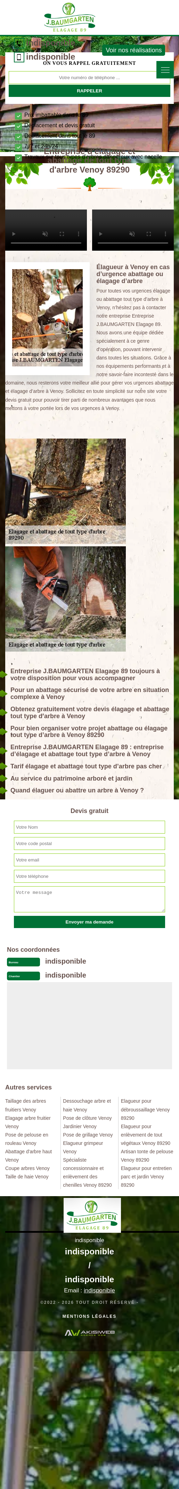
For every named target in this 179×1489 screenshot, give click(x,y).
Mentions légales (89, 1316)
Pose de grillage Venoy (88, 1135)
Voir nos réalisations (134, 50)
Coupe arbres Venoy (27, 1168)
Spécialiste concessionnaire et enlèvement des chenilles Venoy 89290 (87, 1172)
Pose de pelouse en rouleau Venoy (26, 1139)
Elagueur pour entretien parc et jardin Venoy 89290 (146, 1176)
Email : (89, 1290)
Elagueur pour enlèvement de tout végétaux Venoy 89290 (145, 1135)
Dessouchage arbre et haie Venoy (87, 1105)
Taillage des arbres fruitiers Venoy (25, 1105)
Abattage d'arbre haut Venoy (28, 1156)
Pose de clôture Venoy (87, 1118)
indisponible (50, 42)
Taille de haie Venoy (27, 1176)
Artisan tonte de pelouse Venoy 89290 (147, 1156)
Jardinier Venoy (80, 1126)
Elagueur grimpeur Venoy (83, 1147)
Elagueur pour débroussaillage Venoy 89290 (145, 1109)
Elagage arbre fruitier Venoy (28, 1122)
